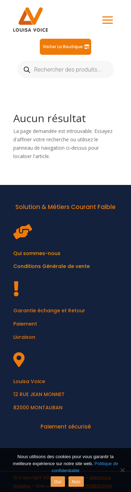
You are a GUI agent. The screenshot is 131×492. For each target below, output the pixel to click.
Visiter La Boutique (63, 47)
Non (76, 481)
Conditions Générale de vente (51, 266)
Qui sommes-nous (36, 253)
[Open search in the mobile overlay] (65, 69)
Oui (57, 481)
